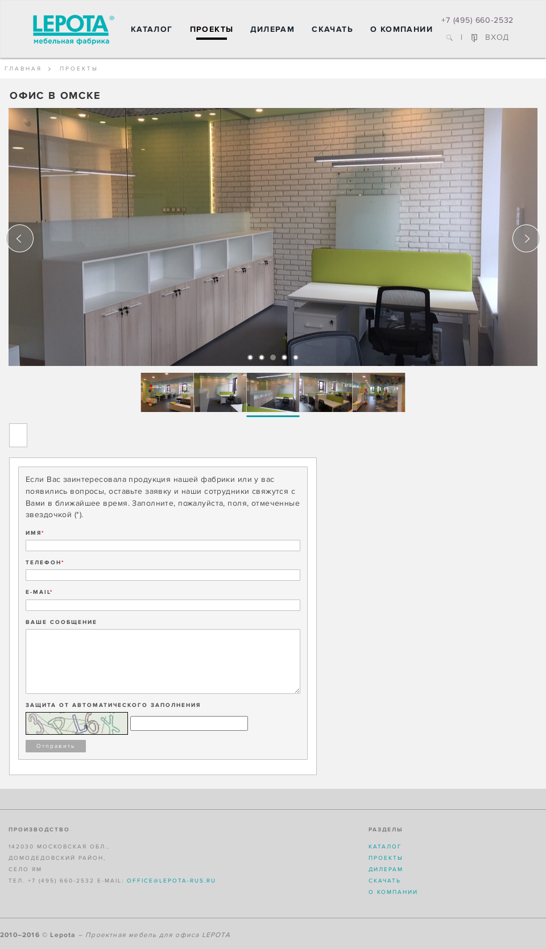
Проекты (212, 29)
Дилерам (272, 29)
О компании (401, 29)
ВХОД (490, 37)
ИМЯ (35, 533)
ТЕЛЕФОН (45, 562)
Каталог (152, 29)
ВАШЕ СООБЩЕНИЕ (61, 622)
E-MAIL (39, 592)
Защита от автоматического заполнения (113, 705)
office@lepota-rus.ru (171, 880)
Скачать (332, 29)
